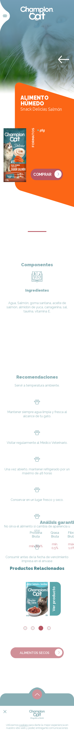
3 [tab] (40, 628)
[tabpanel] (37, 598)
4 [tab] (49, 628)
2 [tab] (33, 628)
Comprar (47, 174)
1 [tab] (25, 628)
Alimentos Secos (41, 654)
